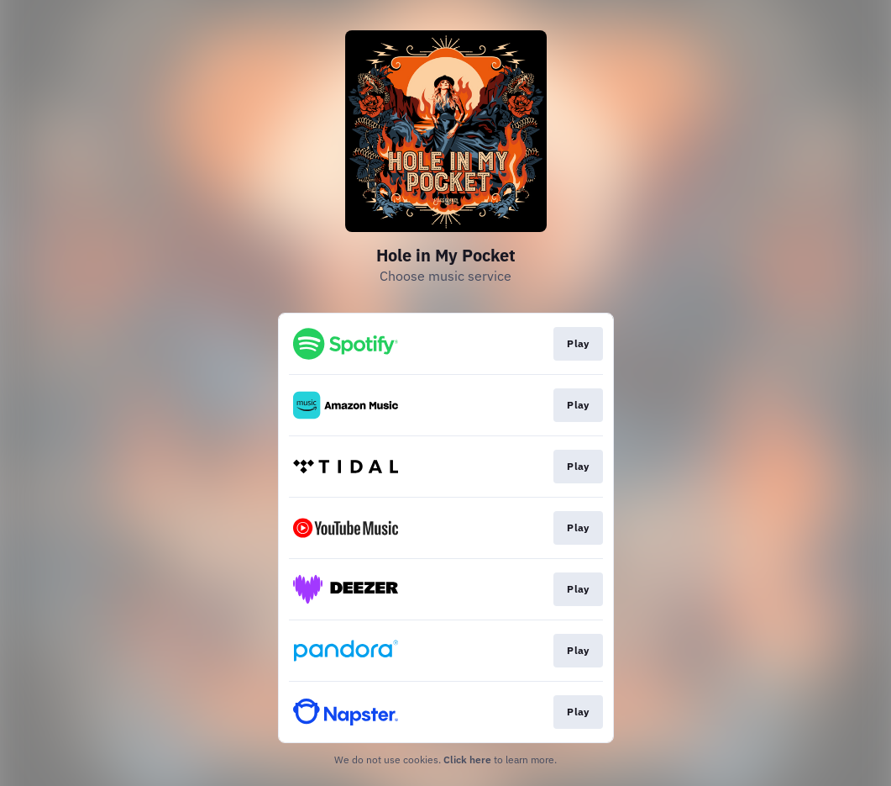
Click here (467, 759)
